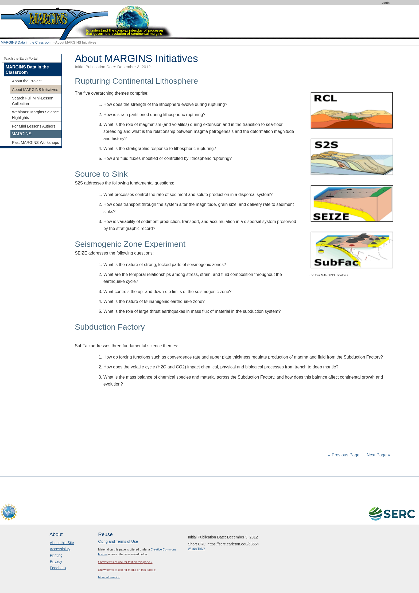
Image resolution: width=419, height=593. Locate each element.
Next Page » (378, 455)
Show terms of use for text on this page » (125, 562)
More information (109, 577)
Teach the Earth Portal (21, 58)
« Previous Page (343, 455)
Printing (56, 555)
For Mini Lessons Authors (33, 126)
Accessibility (60, 549)
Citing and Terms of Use (118, 541)
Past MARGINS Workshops (35, 142)
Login (386, 2)
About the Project (26, 81)
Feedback (58, 568)
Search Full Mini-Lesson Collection (32, 101)
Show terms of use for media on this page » (127, 569)
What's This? (196, 548)
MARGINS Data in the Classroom (26, 42)
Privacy (56, 561)
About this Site (62, 543)
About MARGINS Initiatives (35, 89)
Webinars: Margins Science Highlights (35, 115)
